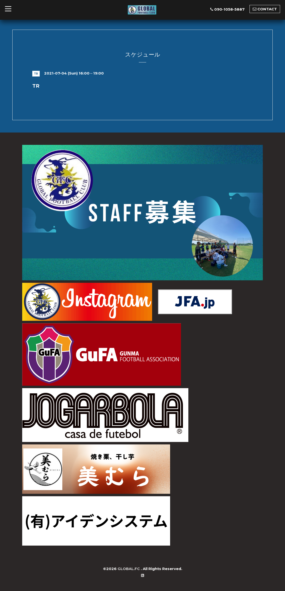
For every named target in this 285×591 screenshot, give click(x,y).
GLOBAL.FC (129, 568)
